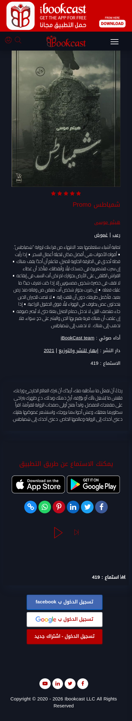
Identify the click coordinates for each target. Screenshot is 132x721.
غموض (101, 235)
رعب (116, 235)
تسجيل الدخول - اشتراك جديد (64, 636)
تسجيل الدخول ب (64, 602)
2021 (49, 351)
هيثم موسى (107, 222)
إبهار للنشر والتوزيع (78, 351)
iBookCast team (78, 338)
